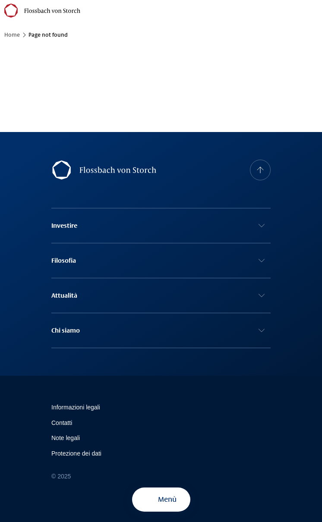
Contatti (61, 422)
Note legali (65, 437)
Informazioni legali (75, 407)
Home (12, 35)
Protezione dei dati (76, 453)
